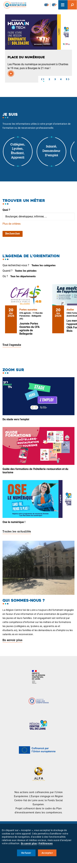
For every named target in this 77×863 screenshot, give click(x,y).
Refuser (26, 853)
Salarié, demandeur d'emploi (51, 151)
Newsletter (46, 4)
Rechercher (12, 233)
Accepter (47, 853)
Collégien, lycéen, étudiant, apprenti (17, 151)
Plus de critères (12, 223)
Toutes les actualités (17, 531)
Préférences (46, 843)
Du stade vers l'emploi (16, 419)
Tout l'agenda (12, 345)
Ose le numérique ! (14, 522)
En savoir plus (12, 640)
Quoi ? (6, 209)
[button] (41, 79)
